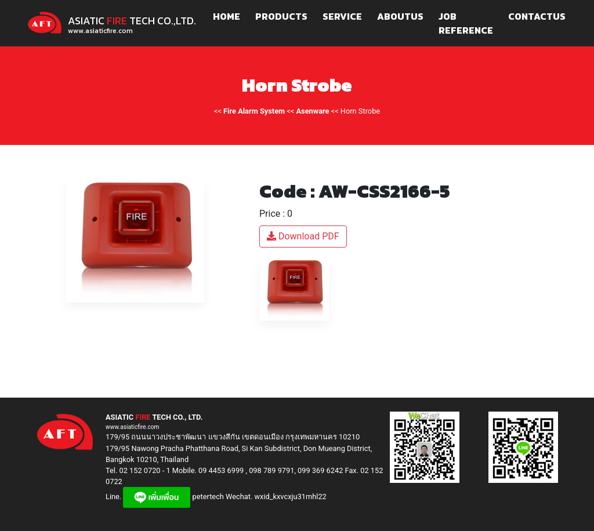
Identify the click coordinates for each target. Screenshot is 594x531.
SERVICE (342, 16)
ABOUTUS (400, 16)
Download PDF (303, 236)
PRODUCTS (281, 16)
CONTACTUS (537, 16)
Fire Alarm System (254, 111)
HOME (226, 16)
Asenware (312, 111)
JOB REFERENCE (466, 23)
